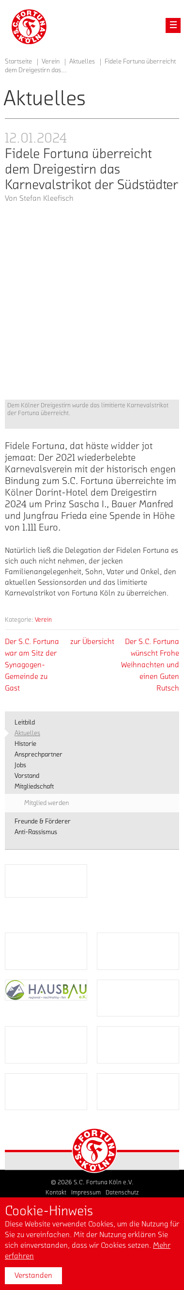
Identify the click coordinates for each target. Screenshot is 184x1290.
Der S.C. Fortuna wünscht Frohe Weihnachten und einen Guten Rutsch (150, 665)
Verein (43, 619)
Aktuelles (82, 61)
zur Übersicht (92, 641)
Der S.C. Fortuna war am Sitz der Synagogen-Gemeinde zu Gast (32, 665)
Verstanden (33, 1275)
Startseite (18, 61)
